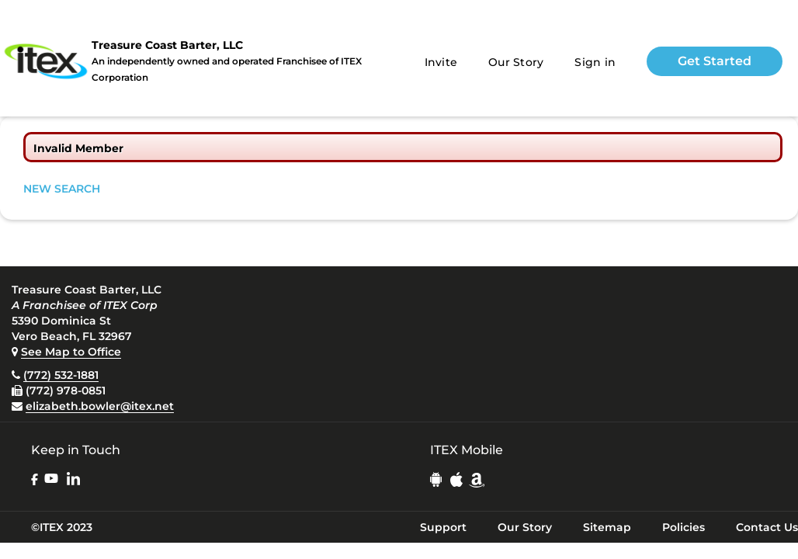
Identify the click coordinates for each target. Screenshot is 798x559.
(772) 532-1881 (61, 375)
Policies (683, 527)
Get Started (714, 61)
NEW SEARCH (61, 189)
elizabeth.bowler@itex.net (100, 406)
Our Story (515, 62)
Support (443, 527)
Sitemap (607, 527)
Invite (441, 62)
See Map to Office (71, 352)
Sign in (595, 62)
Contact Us (767, 527)
